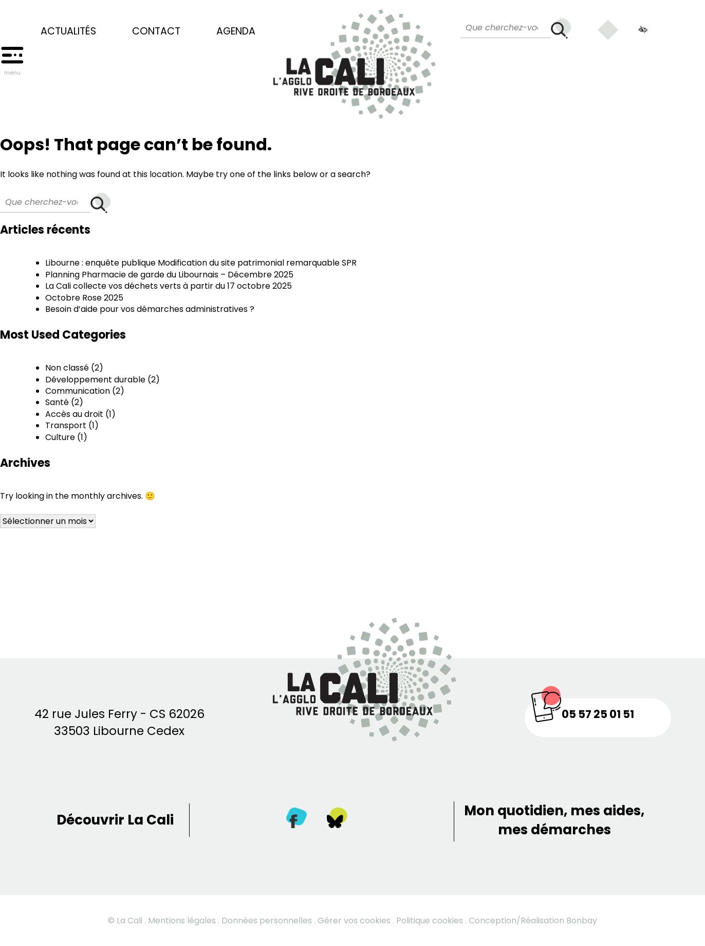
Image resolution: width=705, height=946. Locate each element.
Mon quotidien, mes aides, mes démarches (554, 819)
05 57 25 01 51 (598, 714)
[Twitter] (337, 820)
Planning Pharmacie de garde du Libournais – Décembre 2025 (169, 275)
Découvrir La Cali (115, 820)
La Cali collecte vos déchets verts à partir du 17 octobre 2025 (168, 286)
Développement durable (95, 380)
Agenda (235, 31)
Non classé (67, 368)
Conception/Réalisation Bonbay (533, 920)
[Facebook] (296, 820)
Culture (60, 437)
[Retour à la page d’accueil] (354, 59)
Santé (57, 402)
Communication (77, 391)
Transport (65, 425)
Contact (156, 31)
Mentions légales (182, 920)
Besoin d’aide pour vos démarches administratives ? (149, 309)
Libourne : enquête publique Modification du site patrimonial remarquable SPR (201, 263)
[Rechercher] (561, 28)
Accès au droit (74, 414)
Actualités (68, 31)
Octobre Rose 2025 (84, 298)
